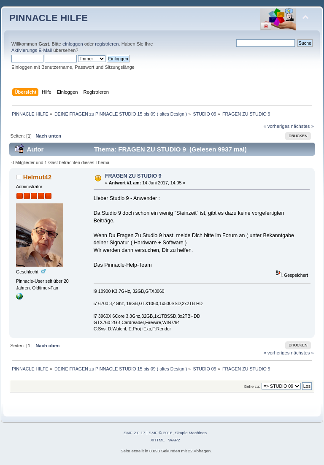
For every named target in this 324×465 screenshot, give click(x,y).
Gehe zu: (252, 386)
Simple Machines (191, 432)
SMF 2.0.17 (135, 432)
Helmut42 (37, 177)
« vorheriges (277, 126)
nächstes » (302, 126)
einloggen (72, 43)
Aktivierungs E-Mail (31, 50)
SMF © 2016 (161, 432)
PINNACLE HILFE (48, 18)
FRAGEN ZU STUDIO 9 (133, 176)
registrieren (107, 43)
